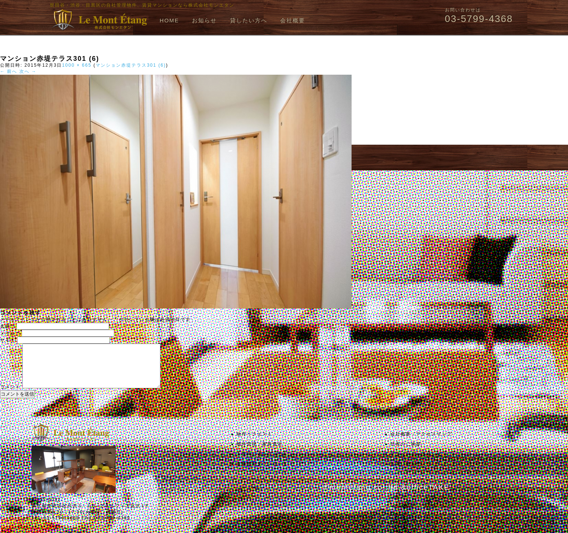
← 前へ (8, 71)
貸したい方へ (248, 20)
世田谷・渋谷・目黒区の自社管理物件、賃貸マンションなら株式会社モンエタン (142, 5)
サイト (7, 340)
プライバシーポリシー (416, 462)
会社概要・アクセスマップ (421, 442)
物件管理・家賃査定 (260, 452)
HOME (169, 20)
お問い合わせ (405, 472)
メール (10, 333)
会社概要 (292, 20)
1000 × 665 (76, 65)
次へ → (28, 71)
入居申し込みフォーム (262, 462)
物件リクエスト (254, 442)
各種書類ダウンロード (262, 472)
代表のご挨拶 (405, 452)
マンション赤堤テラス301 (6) (131, 65)
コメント (10, 395)
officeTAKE (428, 496)
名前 (7, 326)
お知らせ (204, 20)
